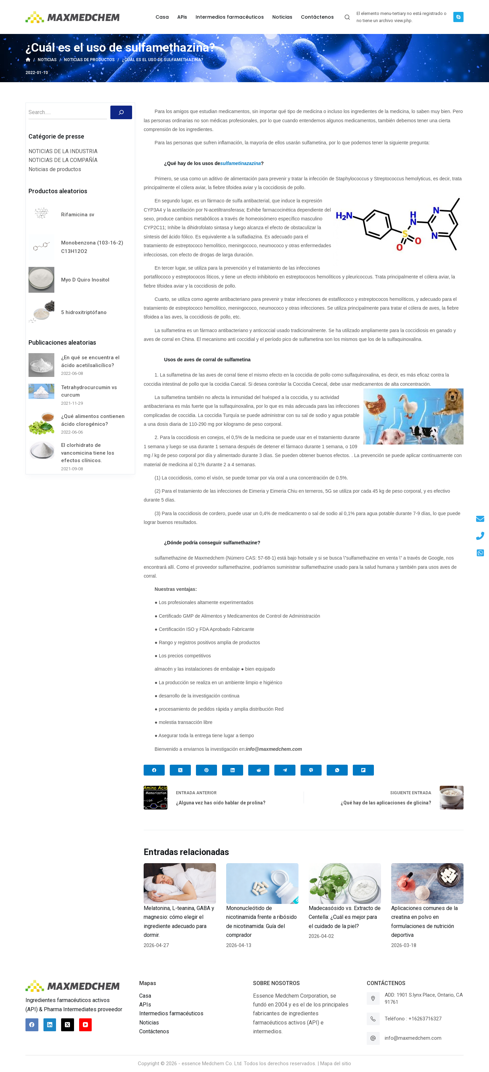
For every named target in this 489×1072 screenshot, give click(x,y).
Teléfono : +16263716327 (413, 1019)
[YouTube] (85, 1024)
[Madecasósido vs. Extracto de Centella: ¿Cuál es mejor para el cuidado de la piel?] (345, 883)
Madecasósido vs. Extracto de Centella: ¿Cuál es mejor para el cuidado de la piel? (345, 917)
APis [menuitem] (182, 17)
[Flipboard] (363, 770)
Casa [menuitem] (162, 17)
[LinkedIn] (232, 770)
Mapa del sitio (335, 1063)
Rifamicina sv (77, 215)
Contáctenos (154, 1031)
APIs (145, 1004)
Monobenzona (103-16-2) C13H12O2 (92, 247)
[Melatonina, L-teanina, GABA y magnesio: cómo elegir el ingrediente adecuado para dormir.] (180, 883)
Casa (145, 996)
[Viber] (311, 770)
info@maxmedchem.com (413, 1038)
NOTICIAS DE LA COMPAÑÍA (63, 160)
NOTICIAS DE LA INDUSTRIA (63, 151)
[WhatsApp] (337, 770)
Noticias (149, 1022)
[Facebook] (154, 770)
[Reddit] (258, 770)
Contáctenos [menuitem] (317, 17)
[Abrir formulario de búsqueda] (347, 17)
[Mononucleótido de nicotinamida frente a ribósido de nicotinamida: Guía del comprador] (262, 883)
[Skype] (458, 17)
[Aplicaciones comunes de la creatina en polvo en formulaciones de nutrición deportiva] (427, 883)
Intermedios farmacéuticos (171, 1013)
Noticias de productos (55, 169)
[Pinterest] (206, 770)
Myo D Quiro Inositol (85, 280)
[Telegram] (284, 770)
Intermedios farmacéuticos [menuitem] (230, 17)
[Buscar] (121, 112)
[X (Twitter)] (180, 770)
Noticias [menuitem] (282, 17)
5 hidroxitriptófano (84, 312)
